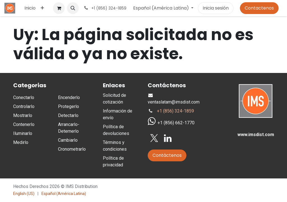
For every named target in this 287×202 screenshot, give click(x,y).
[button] (73, 8)
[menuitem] (30, 8)
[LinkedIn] (168, 138)
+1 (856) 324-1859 (175, 111)
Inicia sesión (216, 8)
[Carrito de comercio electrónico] (59, 8)
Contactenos (259, 8)
